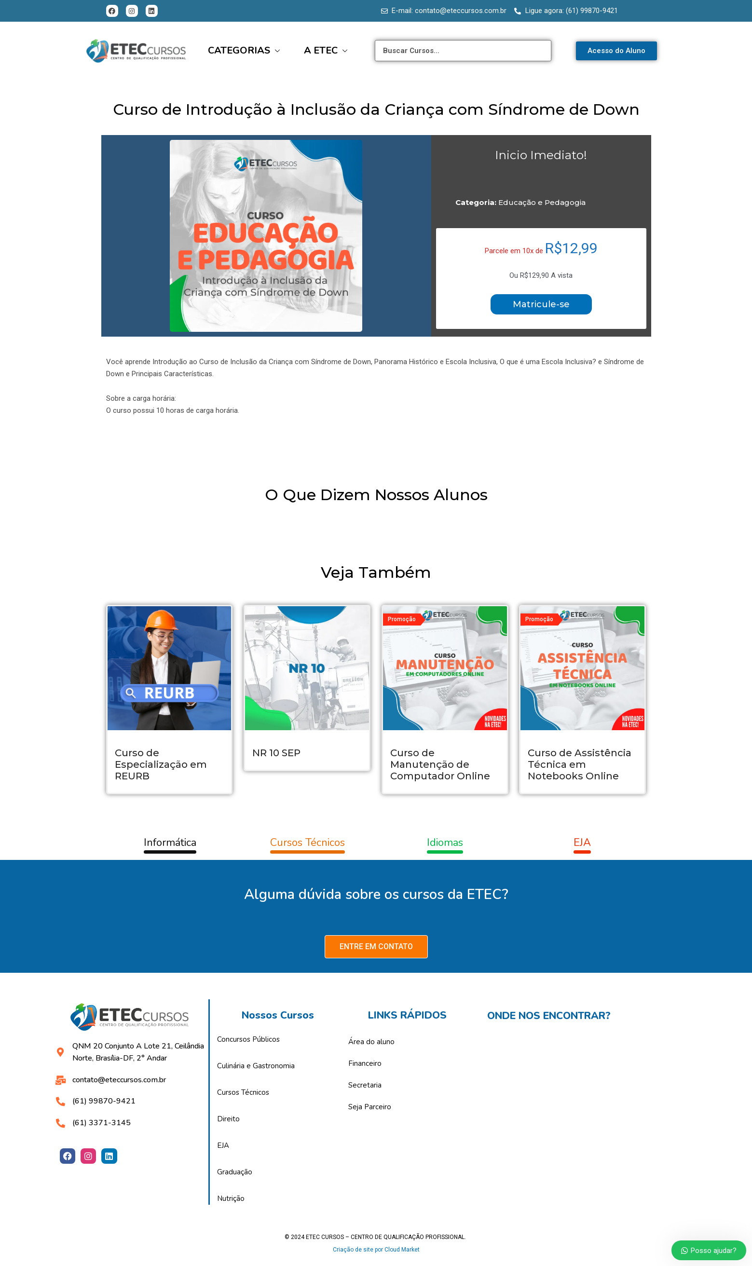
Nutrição (231, 1198)
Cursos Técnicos (243, 1092)
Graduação (234, 1172)
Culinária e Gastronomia (256, 1066)
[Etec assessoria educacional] (588, 1108)
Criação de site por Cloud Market (376, 1249)
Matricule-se (541, 304)
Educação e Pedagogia (542, 202)
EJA (223, 1145)
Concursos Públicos (248, 1039)
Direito (228, 1119)
